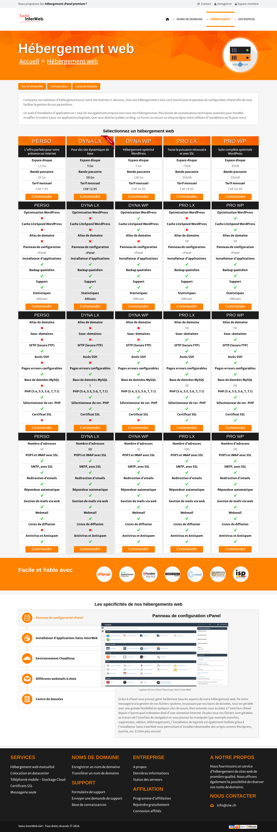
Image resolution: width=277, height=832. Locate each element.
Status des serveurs (122, 779)
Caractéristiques (86, 86)
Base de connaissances (63, 805)
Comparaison (59, 86)
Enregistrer (224, 4)
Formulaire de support (63, 792)
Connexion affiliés (122, 811)
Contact (206, 4)
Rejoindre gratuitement (126, 805)
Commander (43, 196)
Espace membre (248, 4)
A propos (114, 767)
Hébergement (220, 19)
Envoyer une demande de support (71, 798)
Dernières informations (126, 773)
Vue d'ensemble (32, 86)
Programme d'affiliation (126, 798)
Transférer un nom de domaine (69, 773)
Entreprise (246, 19)
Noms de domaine (190, 19)
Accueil (29, 61)
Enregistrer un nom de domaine (70, 767)
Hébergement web (72, 61)
